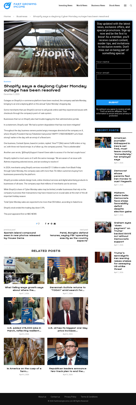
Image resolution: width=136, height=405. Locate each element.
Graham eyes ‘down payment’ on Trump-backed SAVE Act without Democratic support (122, 232)
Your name (113, 65)
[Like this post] (40, 224)
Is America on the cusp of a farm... (24, 370)
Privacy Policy (70, 397)
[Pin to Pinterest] (51, 224)
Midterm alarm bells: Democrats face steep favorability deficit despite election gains (123, 202)
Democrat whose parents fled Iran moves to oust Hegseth (122, 176)
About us (42, 397)
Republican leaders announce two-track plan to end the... (67, 370)
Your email (113, 76)
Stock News (114, 5)
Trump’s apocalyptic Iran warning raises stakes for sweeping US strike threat (122, 261)
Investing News (65, 5)
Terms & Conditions (89, 397)
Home (7, 16)
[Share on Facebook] (45, 224)
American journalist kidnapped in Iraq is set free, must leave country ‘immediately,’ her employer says (123, 149)
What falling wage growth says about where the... (24, 288)
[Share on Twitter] (48, 224)
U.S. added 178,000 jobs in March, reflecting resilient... (24, 329)
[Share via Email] (55, 224)
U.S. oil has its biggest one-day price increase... (67, 329)
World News (82, 5)
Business (22, 16)
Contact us (55, 397)
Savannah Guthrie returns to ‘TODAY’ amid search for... (68, 288)
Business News (98, 5)
